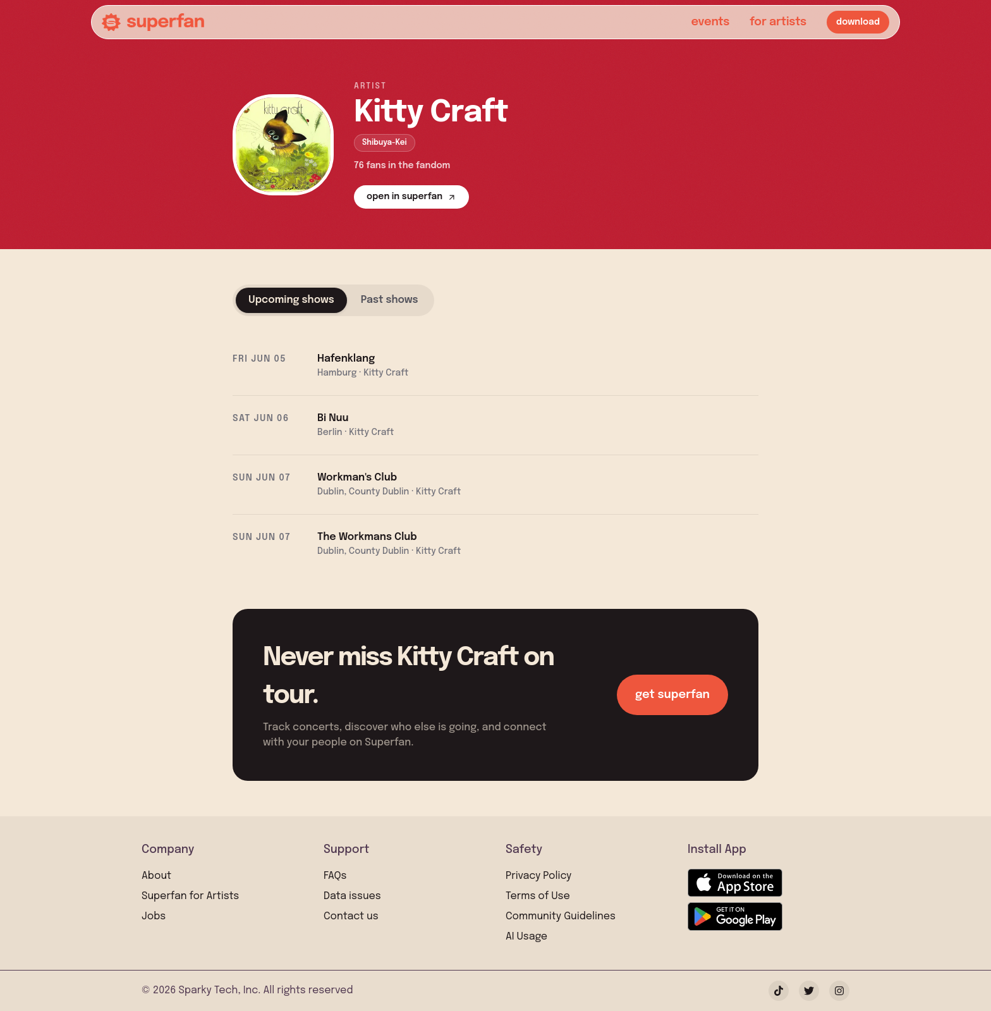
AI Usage (526, 936)
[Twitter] (809, 991)
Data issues (352, 896)
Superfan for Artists (190, 896)
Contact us (351, 916)
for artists (778, 22)
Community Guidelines (561, 916)
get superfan (672, 695)
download (858, 22)
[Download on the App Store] (735, 883)
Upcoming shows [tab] (291, 300)
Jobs (154, 916)
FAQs (335, 876)
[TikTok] (779, 991)
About (156, 876)
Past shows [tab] (389, 300)
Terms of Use (538, 896)
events (710, 22)
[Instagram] (839, 991)
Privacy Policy (538, 876)
